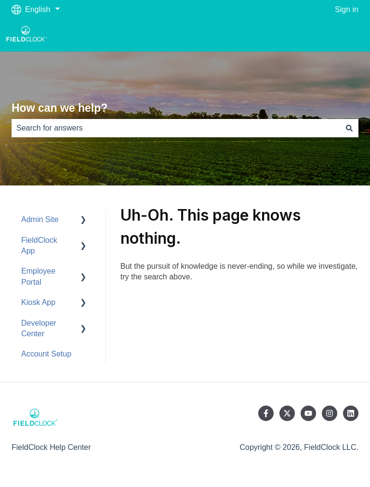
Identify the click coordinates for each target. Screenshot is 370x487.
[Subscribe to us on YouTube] (308, 413)
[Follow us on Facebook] (266, 413)
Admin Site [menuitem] (39, 219)
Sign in (346, 9)
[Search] (349, 128)
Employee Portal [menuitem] (38, 276)
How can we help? (59, 108)
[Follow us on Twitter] (287, 413)
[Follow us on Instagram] (329, 413)
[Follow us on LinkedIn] (350, 413)
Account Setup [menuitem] (46, 354)
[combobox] (176, 128)
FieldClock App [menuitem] (39, 245)
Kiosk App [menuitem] (38, 302)
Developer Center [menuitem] (38, 328)
